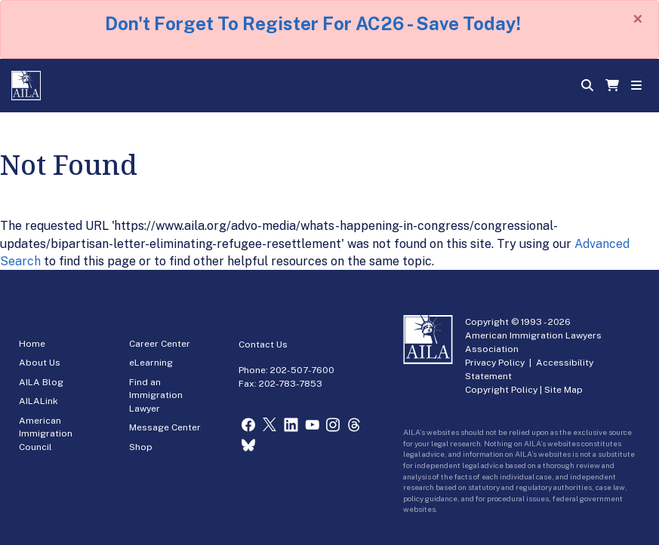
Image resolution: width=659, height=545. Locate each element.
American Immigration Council (45, 433)
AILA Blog (41, 382)
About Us (39, 362)
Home (32, 343)
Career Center (159, 343)
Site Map (563, 389)
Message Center (165, 427)
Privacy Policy (495, 362)
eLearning (151, 362)
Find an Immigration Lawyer (156, 395)
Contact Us (263, 344)
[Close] (637, 19)
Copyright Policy (501, 389)
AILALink (38, 401)
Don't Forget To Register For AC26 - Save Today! (313, 23)
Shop (140, 447)
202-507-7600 (302, 370)
